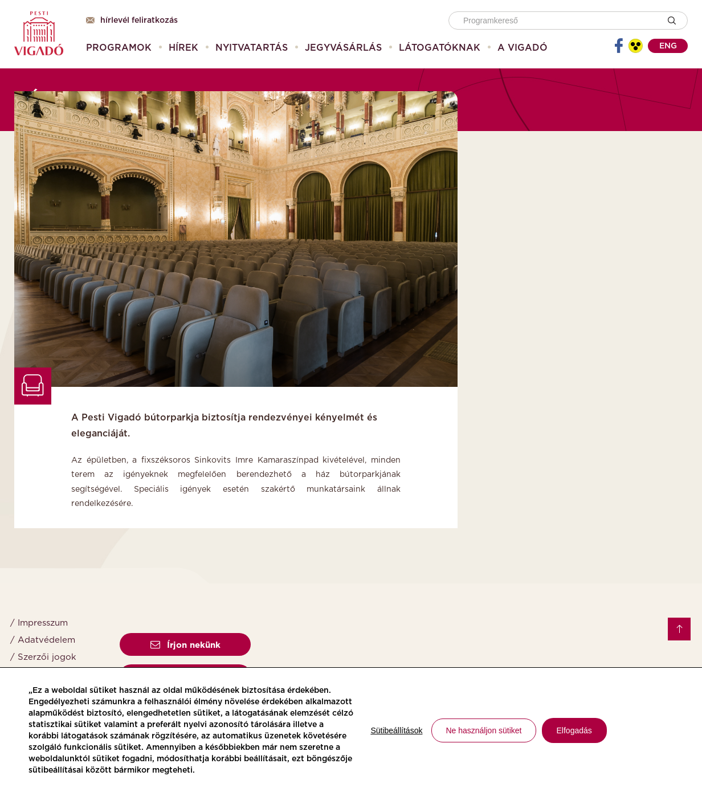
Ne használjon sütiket (483, 730)
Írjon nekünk (185, 645)
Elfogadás (574, 730)
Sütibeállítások (396, 730)
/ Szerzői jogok (43, 657)
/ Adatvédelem (42, 640)
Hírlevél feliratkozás (132, 21)
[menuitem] (119, 47)
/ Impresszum (39, 623)
